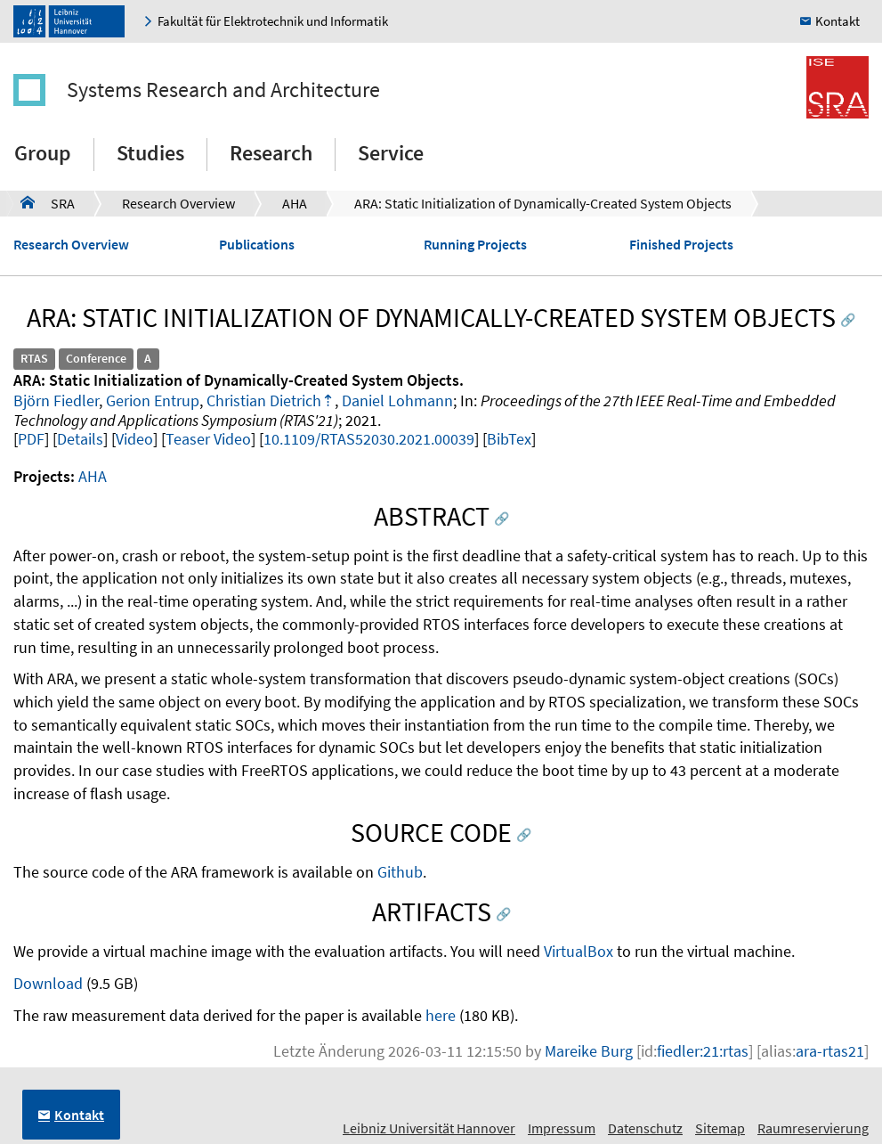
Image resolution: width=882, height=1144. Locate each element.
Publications (257, 244)
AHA (294, 203)
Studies (150, 153)
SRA (47, 202)
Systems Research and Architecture (223, 89)
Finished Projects (681, 244)
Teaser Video (208, 439)
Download (48, 983)
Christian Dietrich (263, 400)
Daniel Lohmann (397, 400)
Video (134, 439)
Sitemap (720, 1128)
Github (400, 872)
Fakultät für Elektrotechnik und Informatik (273, 20)
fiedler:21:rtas (702, 1051)
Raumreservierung (813, 1128)
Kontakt (837, 20)
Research (271, 153)
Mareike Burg (589, 1051)
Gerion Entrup (152, 400)
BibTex (509, 439)
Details (80, 439)
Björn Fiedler (56, 400)
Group (42, 153)
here (440, 1015)
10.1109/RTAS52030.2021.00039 (368, 439)
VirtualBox (578, 951)
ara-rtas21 (830, 1051)
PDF (31, 439)
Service (391, 153)
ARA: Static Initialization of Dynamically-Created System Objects (543, 203)
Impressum (561, 1128)
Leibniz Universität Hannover (429, 1128)
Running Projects (475, 244)
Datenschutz (645, 1128)
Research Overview (178, 203)
